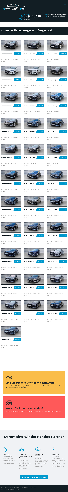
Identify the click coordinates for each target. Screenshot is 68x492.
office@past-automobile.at (57, 14)
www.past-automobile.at (56, 16)
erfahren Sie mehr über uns (34, 477)
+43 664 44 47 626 (32, 16)
